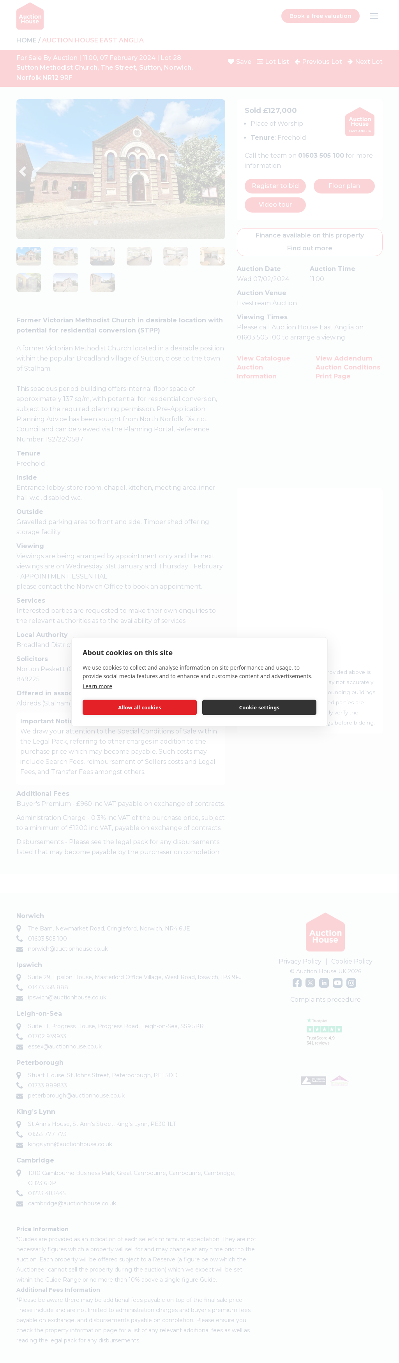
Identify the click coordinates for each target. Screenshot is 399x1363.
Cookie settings (259, 707)
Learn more (97, 685)
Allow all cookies (139, 707)
